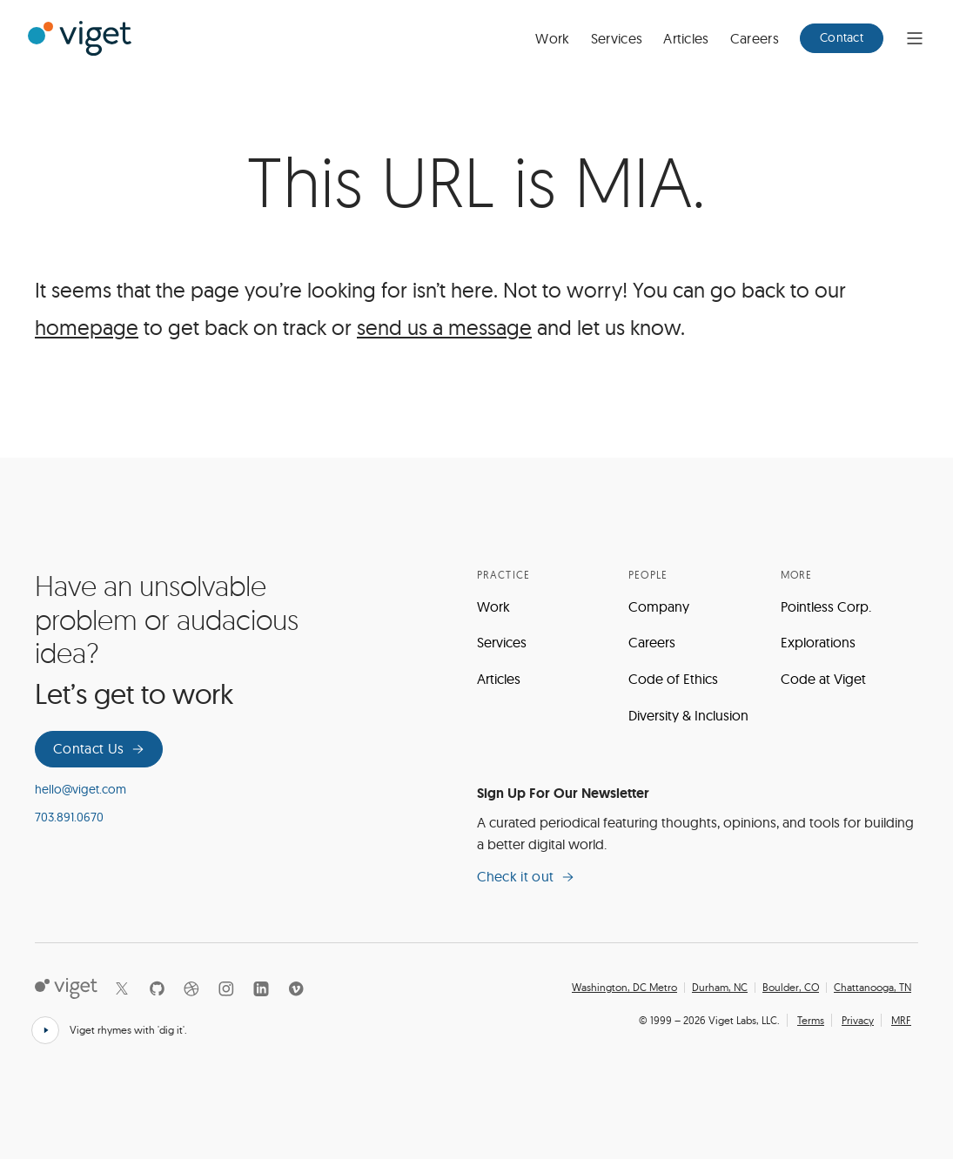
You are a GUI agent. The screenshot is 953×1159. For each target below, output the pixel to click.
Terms (810, 1020)
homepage (86, 327)
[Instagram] (226, 988)
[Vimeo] (295, 988)
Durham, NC (720, 987)
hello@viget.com (80, 789)
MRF (901, 1020)
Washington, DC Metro (624, 987)
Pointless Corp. (826, 606)
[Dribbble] (191, 988)
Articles (686, 38)
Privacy (858, 1020)
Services (617, 38)
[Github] (156, 988)
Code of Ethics (673, 678)
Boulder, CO (790, 987)
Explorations (818, 642)
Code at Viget (823, 678)
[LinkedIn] (261, 988)
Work (552, 38)
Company (658, 606)
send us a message (444, 327)
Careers (754, 38)
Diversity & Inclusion (688, 715)
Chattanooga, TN (872, 987)
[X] (121, 988)
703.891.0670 (69, 817)
